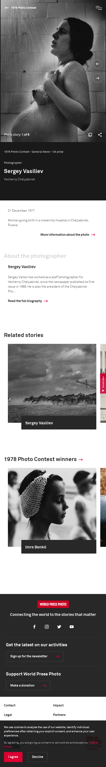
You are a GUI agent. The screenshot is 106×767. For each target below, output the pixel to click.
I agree (13, 757)
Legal (8, 714)
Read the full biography (25, 301)
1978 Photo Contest (23, 8)
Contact (9, 705)
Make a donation (22, 685)
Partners (59, 714)
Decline (37, 757)
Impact (58, 705)
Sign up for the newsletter (28, 656)
